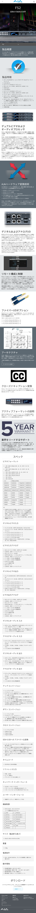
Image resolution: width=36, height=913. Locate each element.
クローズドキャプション (6, 905)
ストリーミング (5, 897)
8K (2, 904)
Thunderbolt (4, 902)
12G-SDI (3, 899)
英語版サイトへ (18, 889)
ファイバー (4, 901)
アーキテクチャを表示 (8, 364)
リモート (3, 896)
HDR (2, 900)
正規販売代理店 (15, 899)
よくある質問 (15, 898)
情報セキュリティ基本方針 (29, 898)
